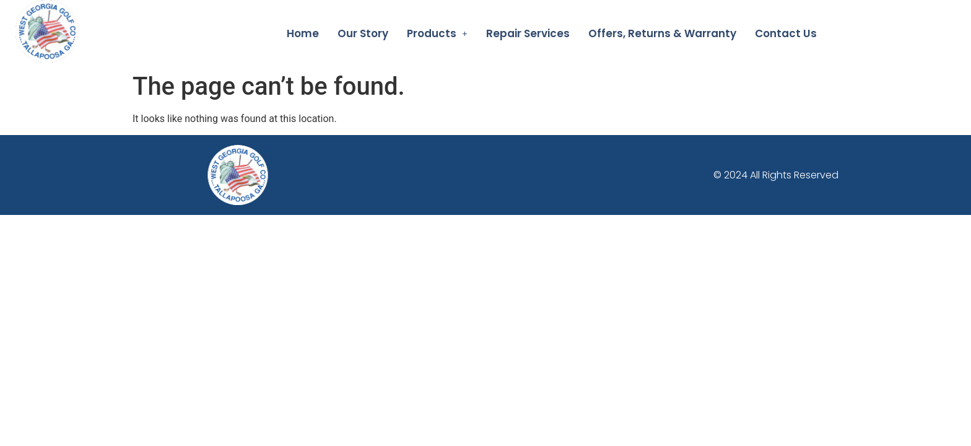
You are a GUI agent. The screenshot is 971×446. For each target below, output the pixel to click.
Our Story (362, 33)
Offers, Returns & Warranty (662, 33)
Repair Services (528, 33)
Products (437, 33)
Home (303, 33)
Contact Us (786, 33)
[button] (437, 33)
